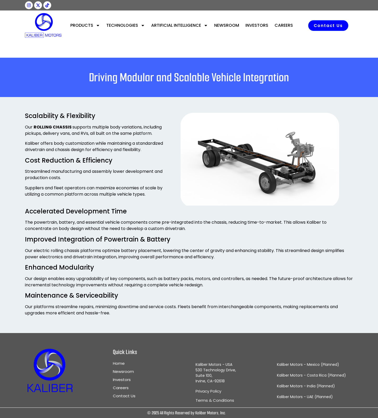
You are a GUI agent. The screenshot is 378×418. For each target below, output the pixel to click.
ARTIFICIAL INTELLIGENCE (179, 25)
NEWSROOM (226, 25)
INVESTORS (256, 25)
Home (119, 363)
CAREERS (284, 25)
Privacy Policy (208, 391)
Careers (121, 387)
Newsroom (123, 371)
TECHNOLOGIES (125, 25)
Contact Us (124, 396)
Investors (122, 379)
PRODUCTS (85, 25)
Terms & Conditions (215, 400)
